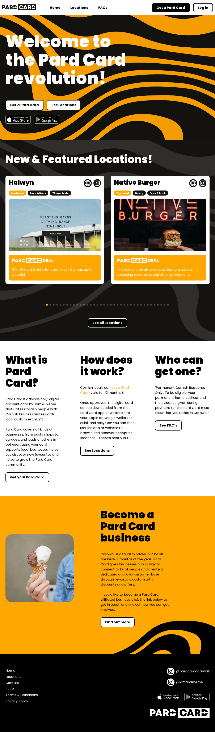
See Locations (63, 105)
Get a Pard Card (24, 105)
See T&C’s (168, 425)
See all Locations (107, 322)
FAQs (102, 7)
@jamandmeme (185, 682)
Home (55, 7)
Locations (79, 7)
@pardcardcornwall (188, 671)
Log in (203, 7)
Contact (12, 682)
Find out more (117, 622)
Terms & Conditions (21, 695)
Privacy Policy (16, 701)
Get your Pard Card (27, 477)
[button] (47, 305)
